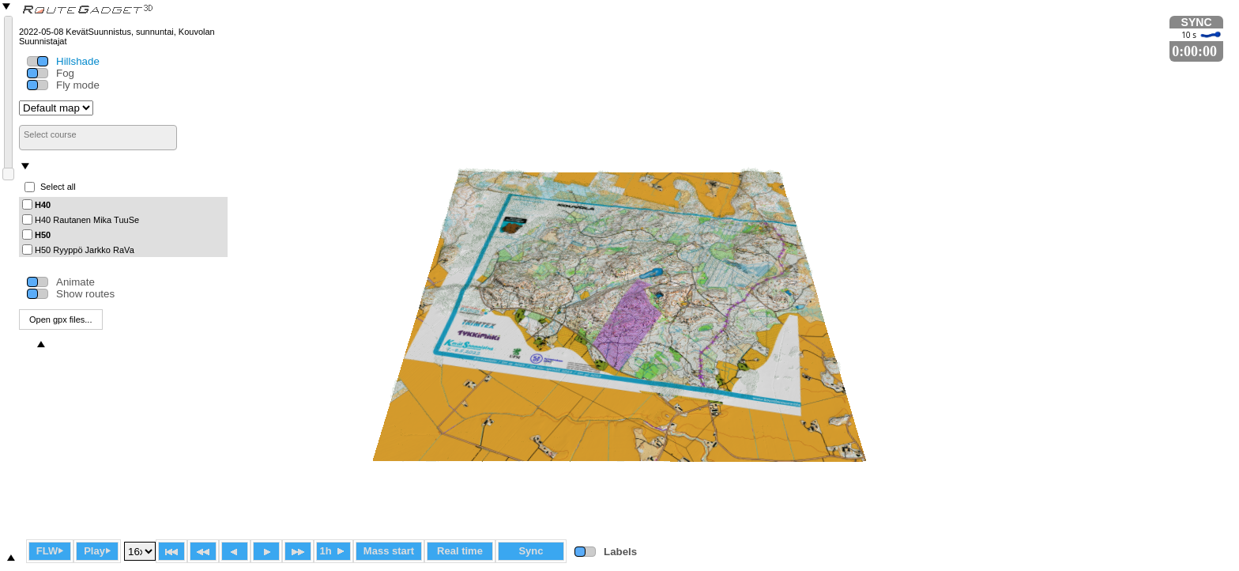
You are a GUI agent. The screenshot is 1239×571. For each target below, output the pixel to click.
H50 (43, 234)
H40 (43, 204)
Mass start (388, 551)
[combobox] (98, 137)
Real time (460, 551)
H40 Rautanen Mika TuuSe (87, 219)
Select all (58, 186)
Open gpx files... (60, 319)
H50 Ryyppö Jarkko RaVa (84, 249)
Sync (530, 551)
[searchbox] (98, 134)
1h (333, 551)
